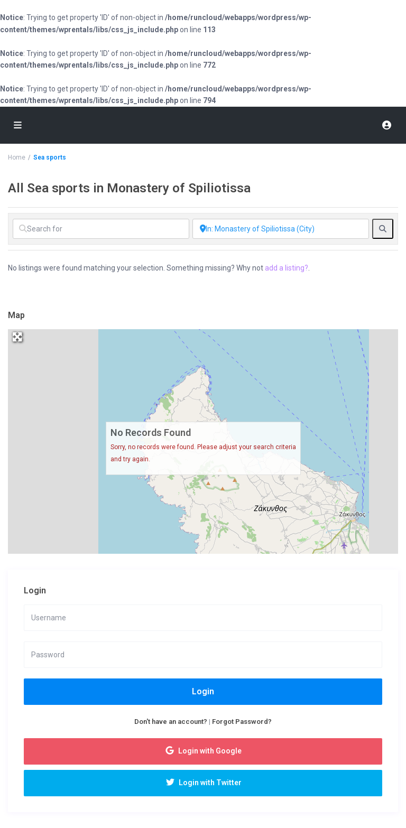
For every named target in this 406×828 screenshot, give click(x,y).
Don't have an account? (170, 721)
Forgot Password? (242, 721)
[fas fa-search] (382, 229)
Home (16, 157)
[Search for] (101, 229)
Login (203, 691)
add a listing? (286, 268)
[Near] (280, 229)
